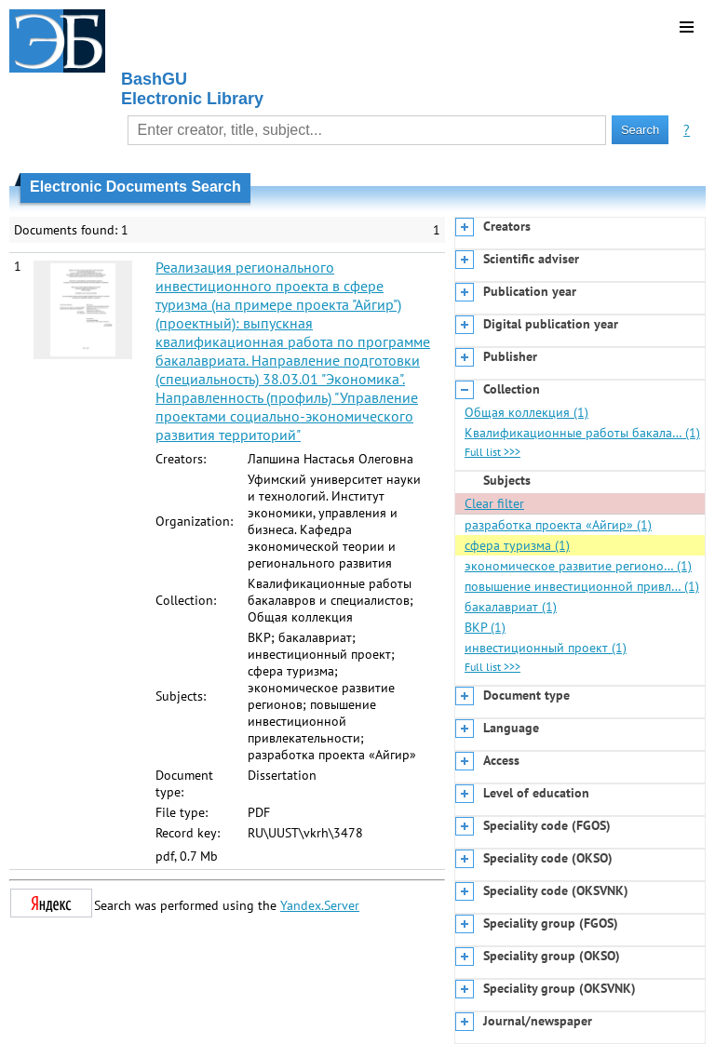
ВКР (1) (485, 627)
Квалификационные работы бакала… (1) (582, 432)
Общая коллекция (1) (526, 412)
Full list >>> (492, 452)
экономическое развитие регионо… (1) (578, 565)
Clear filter (494, 503)
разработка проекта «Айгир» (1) (558, 524)
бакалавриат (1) (511, 606)
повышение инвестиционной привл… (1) (582, 586)
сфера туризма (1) (517, 545)
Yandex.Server (319, 905)
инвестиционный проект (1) (546, 647)
